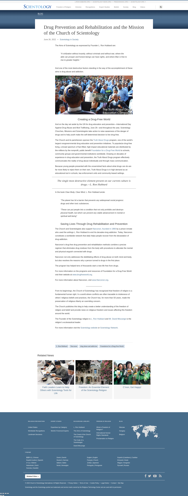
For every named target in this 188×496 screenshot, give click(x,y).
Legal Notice (105, 483)
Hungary (122, 431)
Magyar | (123, 463)
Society (126, 7)
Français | (92, 460)
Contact (113, 483)
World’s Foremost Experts (60, 431)
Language (28, 452)
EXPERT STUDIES (56, 421)
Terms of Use (84, 483)
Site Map (120, 483)
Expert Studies (104, 7)
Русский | (123, 465)
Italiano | (61, 463)
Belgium (122, 434)
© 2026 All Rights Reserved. (45, 483)
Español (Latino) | (34, 460)
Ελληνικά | (122, 460)
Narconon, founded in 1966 (104, 229)
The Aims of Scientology (82, 431)
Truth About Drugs (101, 140)
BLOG (40, 14)
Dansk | (61, 457)
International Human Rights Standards (103, 434)
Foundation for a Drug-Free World (105, 150)
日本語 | (93, 463)
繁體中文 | (32, 457)
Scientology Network (109, 328)
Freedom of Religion (63, 7)
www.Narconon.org (100, 280)
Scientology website (88, 328)
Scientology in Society (69, 39)
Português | (94, 465)
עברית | (31, 463)
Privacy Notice (73, 483)
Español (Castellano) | (127, 457)
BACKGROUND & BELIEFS (81, 421)
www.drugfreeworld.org (82, 275)
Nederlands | (32, 465)
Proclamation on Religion (105, 438)
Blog (134, 7)
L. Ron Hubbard (98, 319)
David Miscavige (79, 446)
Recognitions (90, 7)
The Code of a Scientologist (78, 441)
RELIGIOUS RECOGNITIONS (36, 421)
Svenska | (32, 468)
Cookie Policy (94, 483)
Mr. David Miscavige (117, 319)
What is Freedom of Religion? (103, 428)
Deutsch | (62, 460)
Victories (78, 7)
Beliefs (116, 7)
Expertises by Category (59, 427)
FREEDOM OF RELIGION (103, 421)
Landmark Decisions (35, 434)
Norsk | (62, 465)
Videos (142, 7)
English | (92, 457)
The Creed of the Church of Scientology (82, 436)
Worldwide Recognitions (36, 431)
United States (32, 427)
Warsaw (122, 427)
